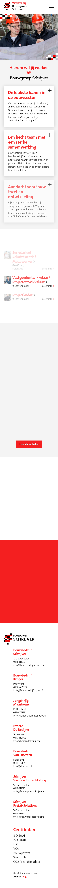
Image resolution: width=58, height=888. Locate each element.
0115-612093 (19, 737)
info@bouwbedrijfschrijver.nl (29, 665)
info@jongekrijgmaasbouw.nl (29, 715)
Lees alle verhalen (29, 444)
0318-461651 (19, 763)
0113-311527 (19, 661)
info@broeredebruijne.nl (27, 741)
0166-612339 (20, 687)
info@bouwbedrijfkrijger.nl (28, 690)
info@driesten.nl (22, 766)
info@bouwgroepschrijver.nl (29, 791)
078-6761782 (20, 712)
